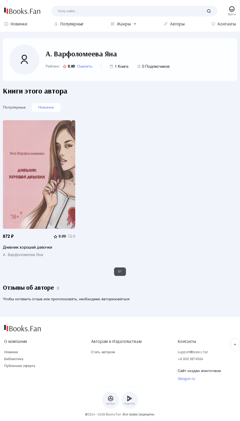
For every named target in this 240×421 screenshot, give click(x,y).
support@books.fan (193, 352)
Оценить (84, 66)
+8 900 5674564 (190, 359)
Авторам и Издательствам (116, 341)
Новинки (46, 107)
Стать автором (103, 352)
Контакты (187, 341)
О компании (15, 341)
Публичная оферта (19, 366)
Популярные (14, 107)
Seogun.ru (186, 379)
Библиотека (13, 359)
